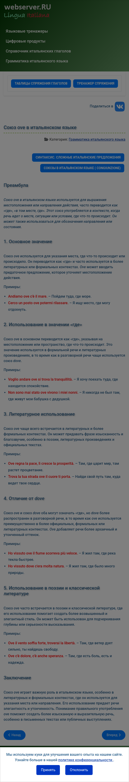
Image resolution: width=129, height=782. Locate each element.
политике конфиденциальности (85, 760)
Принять (48, 770)
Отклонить (79, 770)
